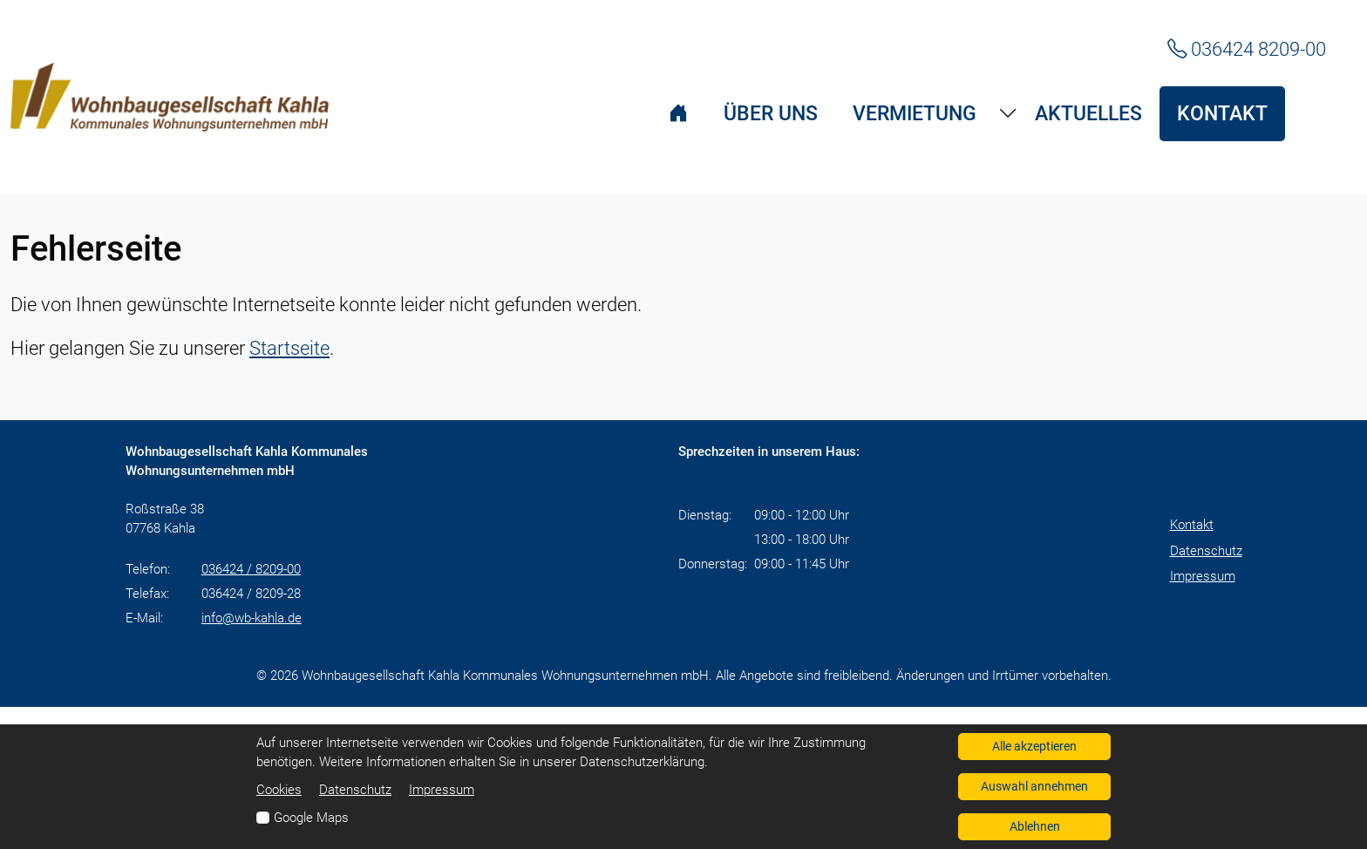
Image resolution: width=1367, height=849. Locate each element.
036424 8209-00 (1246, 48)
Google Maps (311, 817)
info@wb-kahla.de (251, 618)
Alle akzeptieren (1034, 746)
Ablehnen (1035, 826)
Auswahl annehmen (1034, 786)
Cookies (279, 790)
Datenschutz (1206, 551)
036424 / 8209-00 (251, 569)
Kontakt (1192, 525)
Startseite (289, 347)
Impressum (1202, 576)
